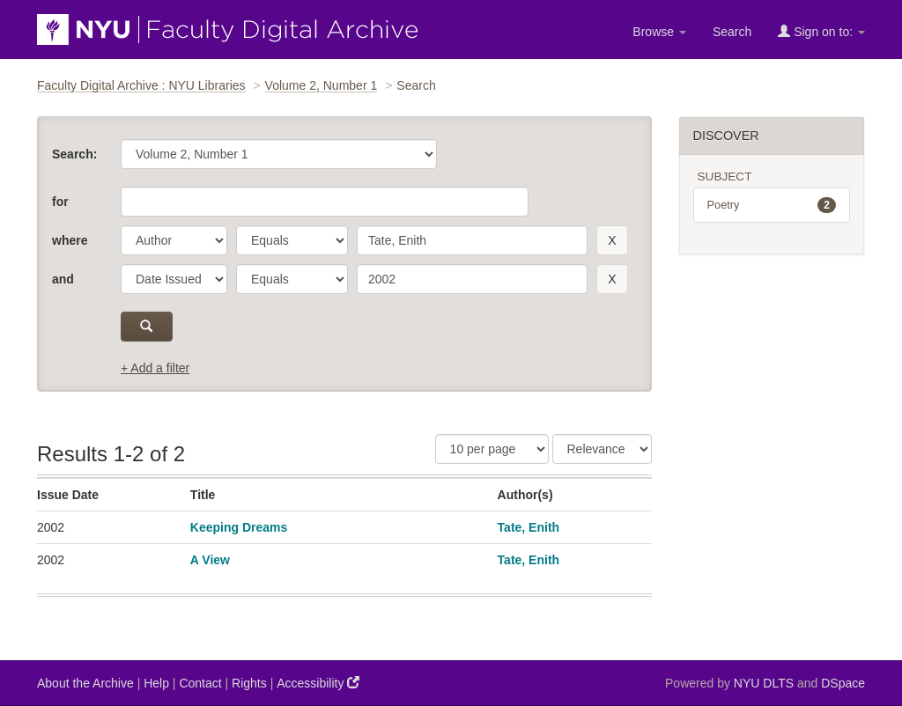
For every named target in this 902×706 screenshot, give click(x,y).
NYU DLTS (764, 683)
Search (732, 32)
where (69, 240)
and (63, 279)
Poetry (772, 205)
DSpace (843, 683)
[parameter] (174, 240)
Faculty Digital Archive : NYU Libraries (141, 85)
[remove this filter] (611, 240)
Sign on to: (821, 31)
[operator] (292, 240)
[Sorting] (602, 449)
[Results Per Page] (492, 449)
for (60, 202)
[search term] (472, 240)
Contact (200, 683)
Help (156, 683)
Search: (74, 154)
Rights (249, 683)
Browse (659, 32)
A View (210, 560)
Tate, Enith (529, 527)
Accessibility (318, 682)
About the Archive (85, 683)
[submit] (147, 327)
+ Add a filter (155, 368)
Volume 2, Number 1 (321, 85)
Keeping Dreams (238, 527)
